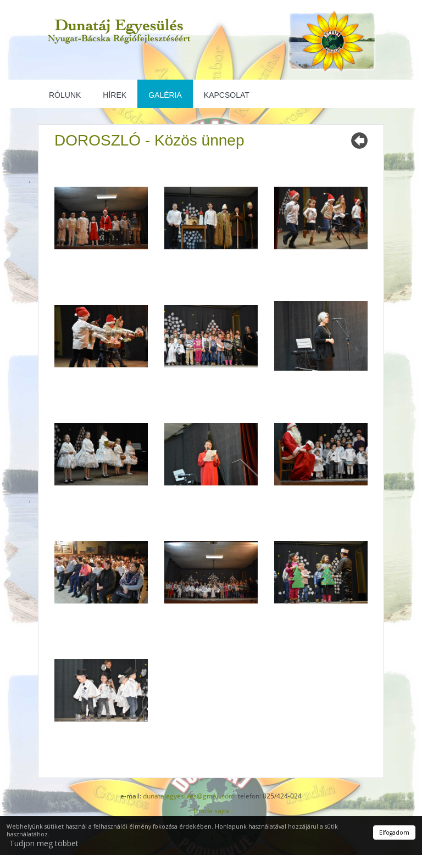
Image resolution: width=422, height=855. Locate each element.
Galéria (165, 95)
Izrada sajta (211, 810)
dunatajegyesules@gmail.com (189, 796)
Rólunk (65, 95)
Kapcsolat (226, 95)
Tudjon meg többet (44, 843)
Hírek (114, 95)
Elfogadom (394, 832)
